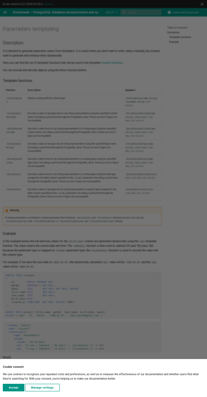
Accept (13, 387)
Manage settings (42, 387)
